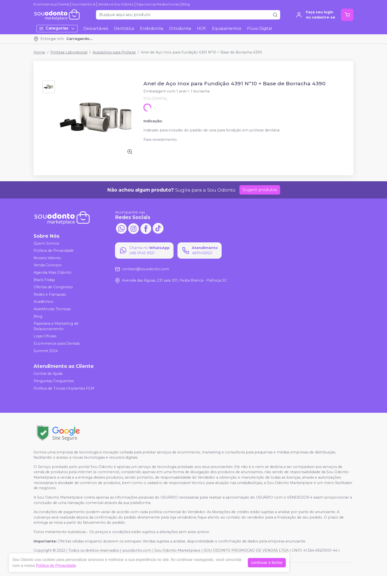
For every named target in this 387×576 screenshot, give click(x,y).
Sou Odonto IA (84, 4)
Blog (186, 4)
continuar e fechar (267, 562)
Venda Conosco (48, 265)
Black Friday (44, 280)
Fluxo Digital (259, 28)
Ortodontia (180, 28)
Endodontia (151, 28)
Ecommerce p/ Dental (51, 4)
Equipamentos (226, 28)
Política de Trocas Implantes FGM (64, 388)
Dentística (124, 28)
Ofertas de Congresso (53, 287)
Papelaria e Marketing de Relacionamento (56, 326)
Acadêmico (44, 302)
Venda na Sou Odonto (116, 4)
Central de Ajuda (48, 374)
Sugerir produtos (260, 189)
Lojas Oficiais (45, 336)
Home (39, 52)
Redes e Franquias (50, 294)
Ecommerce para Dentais (57, 343)
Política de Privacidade (54, 250)
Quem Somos (46, 243)
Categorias (57, 28)
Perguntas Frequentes (54, 381)
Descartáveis (95, 28)
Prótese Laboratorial (68, 52)
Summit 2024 (46, 351)
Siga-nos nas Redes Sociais (158, 4)
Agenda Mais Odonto (53, 272)
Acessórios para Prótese (114, 52)
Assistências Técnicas (52, 309)
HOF (201, 28)
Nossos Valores (47, 258)
